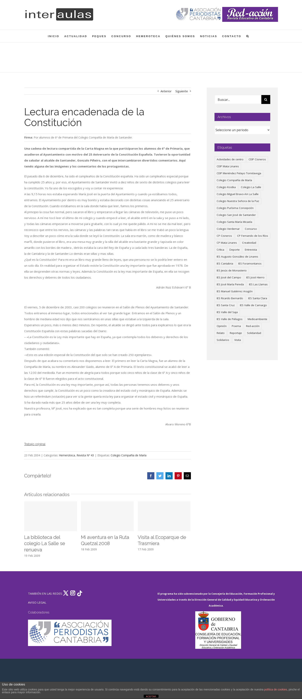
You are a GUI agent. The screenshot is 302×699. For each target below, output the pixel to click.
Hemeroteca (67, 455)
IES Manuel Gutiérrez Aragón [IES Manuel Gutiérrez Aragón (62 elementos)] (235, 291)
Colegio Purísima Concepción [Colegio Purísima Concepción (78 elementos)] (235, 208)
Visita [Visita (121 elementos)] (237, 340)
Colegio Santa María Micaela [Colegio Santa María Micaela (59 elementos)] (234, 222)
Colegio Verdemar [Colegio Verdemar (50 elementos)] (228, 229)
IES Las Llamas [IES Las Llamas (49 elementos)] (258, 284)
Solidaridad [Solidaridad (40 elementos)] (254, 333)
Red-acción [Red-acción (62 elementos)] (253, 326)
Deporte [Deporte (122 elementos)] (234, 249)
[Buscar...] (237, 99)
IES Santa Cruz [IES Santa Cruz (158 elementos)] (226, 305)
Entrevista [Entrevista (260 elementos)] (251, 249)
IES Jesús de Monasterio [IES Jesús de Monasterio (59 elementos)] (232, 270)
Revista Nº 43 (85, 455)
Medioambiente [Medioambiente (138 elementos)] (257, 319)
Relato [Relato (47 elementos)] (221, 333)
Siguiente (181, 91)
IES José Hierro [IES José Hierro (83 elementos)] (255, 277)
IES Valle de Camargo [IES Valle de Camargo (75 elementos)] (253, 305)
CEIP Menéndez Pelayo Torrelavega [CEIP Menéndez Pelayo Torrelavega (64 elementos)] (239, 173)
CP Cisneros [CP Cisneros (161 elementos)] (224, 235)
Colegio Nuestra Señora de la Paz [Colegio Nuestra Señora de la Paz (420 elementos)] (238, 201)
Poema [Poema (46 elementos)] (236, 326)
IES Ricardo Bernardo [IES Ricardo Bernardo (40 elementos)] (230, 298)
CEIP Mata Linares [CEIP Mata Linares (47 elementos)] (228, 166)
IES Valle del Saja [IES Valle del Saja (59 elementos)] (227, 312)
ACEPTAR (151, 696)
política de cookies (275, 689)
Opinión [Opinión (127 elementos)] (222, 326)
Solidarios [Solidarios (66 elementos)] (223, 340)
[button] (247, 36)
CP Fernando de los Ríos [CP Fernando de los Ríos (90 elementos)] (252, 235)
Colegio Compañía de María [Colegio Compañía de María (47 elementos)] (234, 180)
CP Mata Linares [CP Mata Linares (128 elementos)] (227, 242)
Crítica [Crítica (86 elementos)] (220, 249)
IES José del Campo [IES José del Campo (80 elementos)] (229, 277)
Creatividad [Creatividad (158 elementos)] (249, 242)
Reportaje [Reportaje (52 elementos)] (236, 333)
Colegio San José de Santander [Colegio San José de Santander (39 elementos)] (236, 215)
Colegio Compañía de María (128, 455)
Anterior (166, 91)
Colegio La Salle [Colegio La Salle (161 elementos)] (251, 187)
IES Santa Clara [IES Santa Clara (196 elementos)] (257, 298)
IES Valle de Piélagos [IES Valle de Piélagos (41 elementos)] (229, 319)
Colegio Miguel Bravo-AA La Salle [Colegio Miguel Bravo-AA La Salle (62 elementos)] (238, 194)
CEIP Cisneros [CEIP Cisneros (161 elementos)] (257, 159)
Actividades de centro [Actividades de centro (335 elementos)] (230, 159)
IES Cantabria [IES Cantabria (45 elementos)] (225, 263)
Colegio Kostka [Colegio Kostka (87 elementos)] (226, 187)
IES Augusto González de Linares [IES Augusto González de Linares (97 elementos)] (237, 256)
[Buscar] (265, 99)
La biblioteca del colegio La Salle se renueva (44, 543)
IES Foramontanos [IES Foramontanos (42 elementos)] (250, 263)
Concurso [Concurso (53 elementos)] (251, 229)
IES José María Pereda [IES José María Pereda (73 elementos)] (230, 284)
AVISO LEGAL (37, 602)
